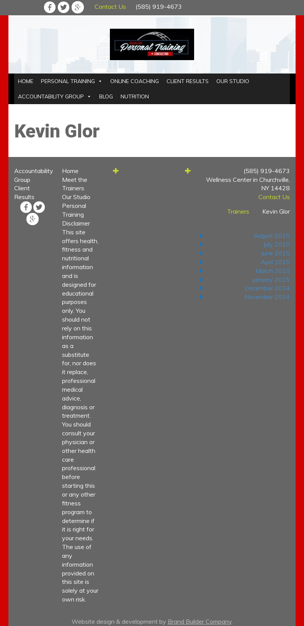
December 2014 (267, 288)
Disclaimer (76, 223)
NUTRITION (135, 96)
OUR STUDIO (232, 81)
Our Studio (76, 197)
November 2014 (267, 297)
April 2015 (275, 262)
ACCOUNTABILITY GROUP (51, 96)
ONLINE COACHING (134, 81)
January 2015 (271, 279)
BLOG (106, 96)
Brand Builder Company (200, 621)
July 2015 (276, 244)
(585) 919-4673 (159, 6)
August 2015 (271, 235)
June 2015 (275, 253)
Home (70, 171)
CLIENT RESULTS (188, 81)
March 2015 (273, 271)
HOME (25, 81)
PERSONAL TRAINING (68, 81)
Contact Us (110, 6)
